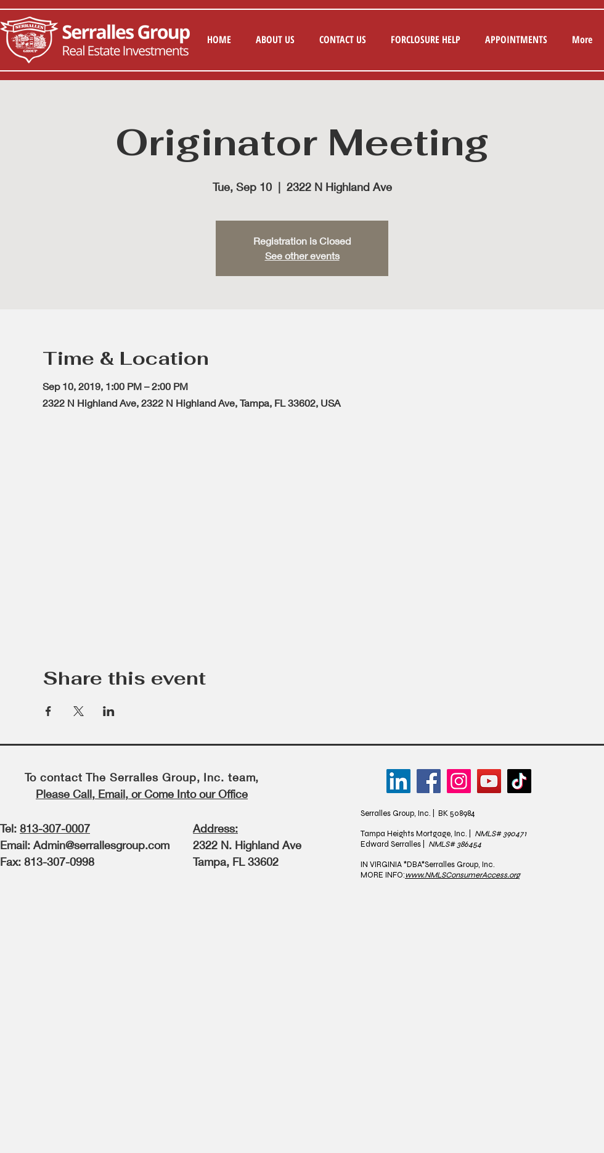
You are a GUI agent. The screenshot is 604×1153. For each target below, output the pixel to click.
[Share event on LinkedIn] (109, 711)
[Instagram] (459, 781)
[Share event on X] (78, 711)
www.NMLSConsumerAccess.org (462, 875)
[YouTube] (489, 781)
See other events (302, 255)
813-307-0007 (55, 828)
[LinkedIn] (398, 781)
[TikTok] (519, 781)
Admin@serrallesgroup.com (101, 845)
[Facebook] (429, 781)
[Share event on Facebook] (48, 711)
